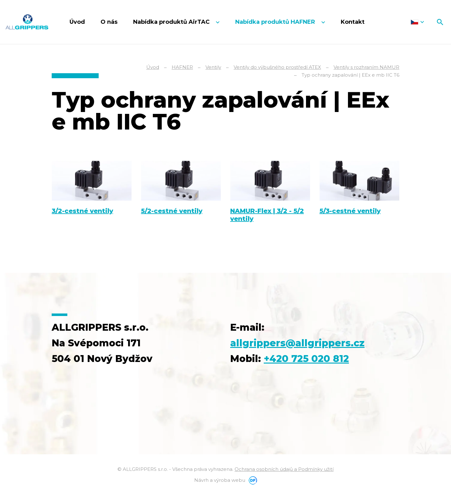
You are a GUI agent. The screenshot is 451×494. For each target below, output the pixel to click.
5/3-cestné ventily (350, 211)
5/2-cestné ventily (171, 211)
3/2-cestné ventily (82, 211)
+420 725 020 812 (306, 358)
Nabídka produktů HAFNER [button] (276, 21)
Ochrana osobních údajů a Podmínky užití (284, 469)
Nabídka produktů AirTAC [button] (172, 21)
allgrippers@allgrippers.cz (297, 343)
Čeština (417, 22)
